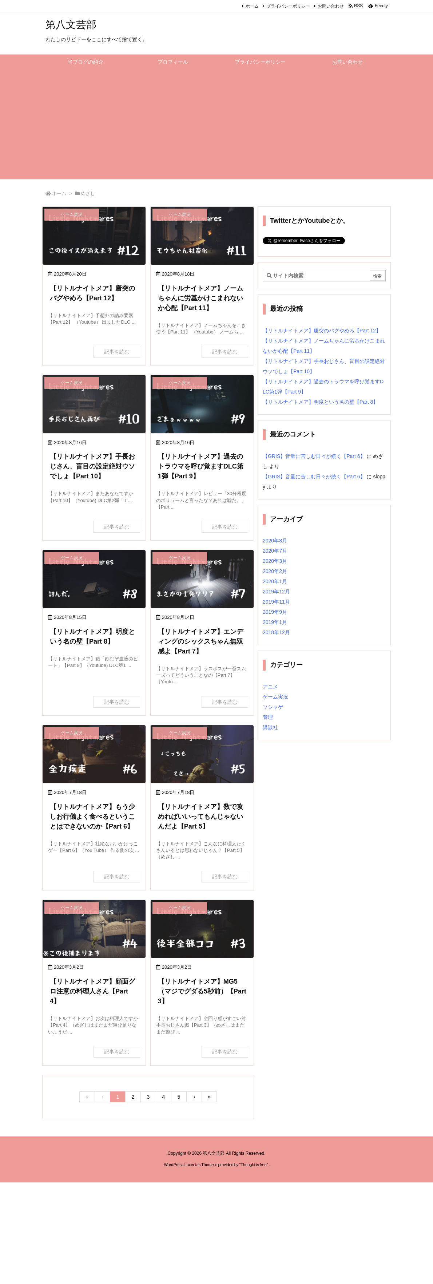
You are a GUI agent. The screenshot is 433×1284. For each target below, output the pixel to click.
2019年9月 (275, 612)
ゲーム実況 (275, 697)
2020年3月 (275, 561)
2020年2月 (275, 571)
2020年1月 (275, 581)
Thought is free (253, 1164)
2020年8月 (275, 541)
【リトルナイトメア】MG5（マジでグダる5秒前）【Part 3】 (202, 991)
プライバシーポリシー (288, 6)
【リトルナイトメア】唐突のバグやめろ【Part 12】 (322, 330)
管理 (268, 717)
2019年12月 (276, 591)
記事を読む (117, 352)
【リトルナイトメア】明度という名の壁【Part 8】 (320, 402)
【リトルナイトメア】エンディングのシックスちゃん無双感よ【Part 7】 (200, 641)
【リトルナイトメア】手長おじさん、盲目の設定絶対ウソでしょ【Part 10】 (92, 466)
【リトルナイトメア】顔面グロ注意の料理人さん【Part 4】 (92, 991)
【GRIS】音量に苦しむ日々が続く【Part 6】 (314, 456)
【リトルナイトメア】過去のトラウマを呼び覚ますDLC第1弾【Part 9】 (200, 466)
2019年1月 (275, 622)
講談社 (270, 727)
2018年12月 (276, 632)
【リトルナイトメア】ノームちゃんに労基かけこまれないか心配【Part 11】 (200, 298)
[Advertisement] (216, 124)
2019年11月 (276, 602)
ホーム (252, 6)
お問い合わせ (331, 6)
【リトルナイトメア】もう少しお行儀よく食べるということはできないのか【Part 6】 (92, 816)
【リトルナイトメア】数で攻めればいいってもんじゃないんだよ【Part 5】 (200, 816)
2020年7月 (275, 551)
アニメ (270, 687)
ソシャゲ (273, 707)
